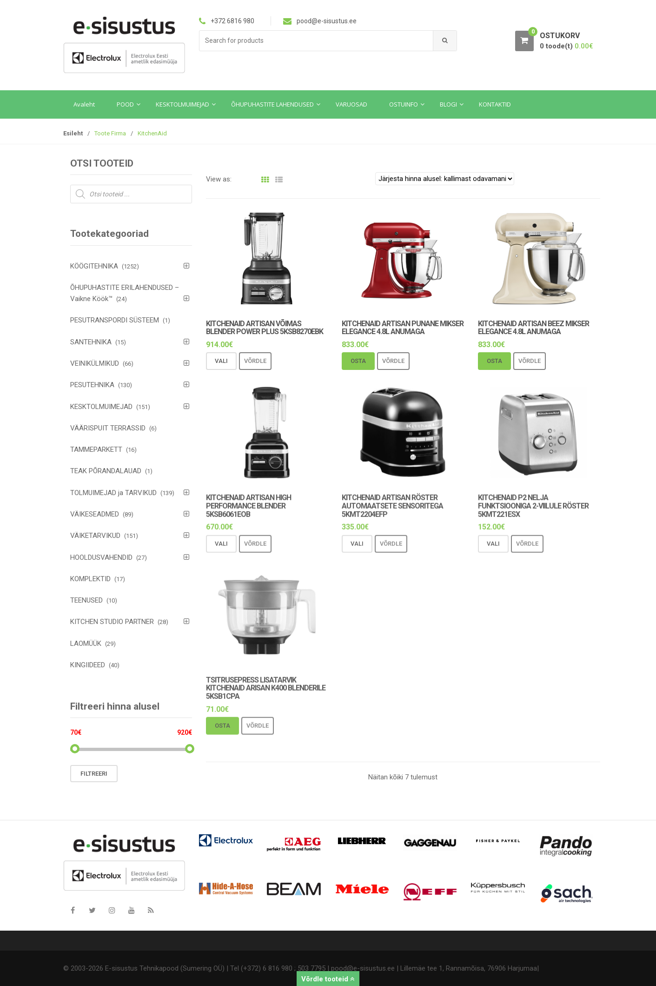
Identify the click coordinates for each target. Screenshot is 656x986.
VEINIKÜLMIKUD (94, 363)
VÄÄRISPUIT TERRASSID (108, 428)
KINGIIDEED (87, 665)
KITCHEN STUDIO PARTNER (112, 621)
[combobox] (316, 41)
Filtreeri (93, 773)
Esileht (73, 133)
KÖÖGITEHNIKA (94, 266)
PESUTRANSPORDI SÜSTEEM (114, 320)
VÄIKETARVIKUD (95, 535)
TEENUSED (86, 600)
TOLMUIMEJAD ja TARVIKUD (113, 493)
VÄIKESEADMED (94, 514)
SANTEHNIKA (91, 342)
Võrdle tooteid (328, 979)
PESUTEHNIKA (92, 385)
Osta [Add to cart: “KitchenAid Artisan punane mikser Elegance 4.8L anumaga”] (358, 361)
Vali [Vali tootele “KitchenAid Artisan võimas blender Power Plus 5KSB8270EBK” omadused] (221, 361)
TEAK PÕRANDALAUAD (105, 471)
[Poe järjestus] (444, 178)
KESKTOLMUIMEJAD (101, 406)
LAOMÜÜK (85, 643)
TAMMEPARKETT (96, 449)
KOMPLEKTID (90, 579)
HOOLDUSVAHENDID (101, 557)
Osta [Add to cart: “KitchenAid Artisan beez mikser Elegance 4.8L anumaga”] (494, 361)
